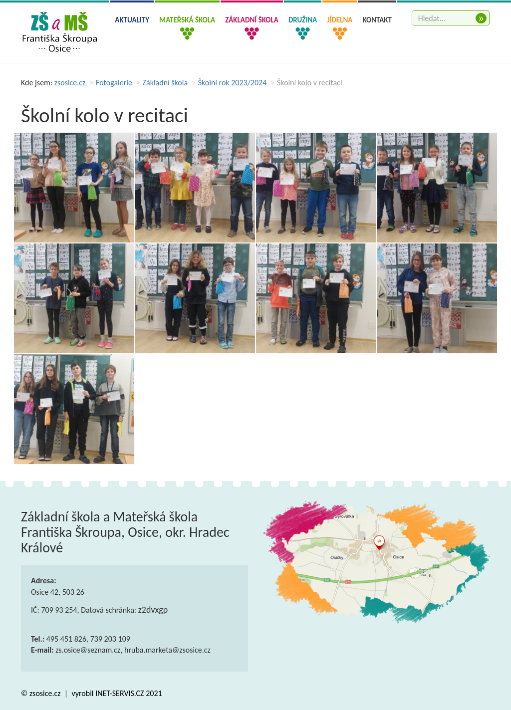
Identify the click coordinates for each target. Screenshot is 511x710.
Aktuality (132, 19)
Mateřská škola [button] (187, 19)
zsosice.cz (70, 82)
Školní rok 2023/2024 (232, 82)
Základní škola (165, 82)
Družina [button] (302, 19)
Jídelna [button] (339, 19)
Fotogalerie (114, 82)
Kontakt (377, 19)
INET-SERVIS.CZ (119, 693)
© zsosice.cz (41, 693)
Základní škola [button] (251, 19)
